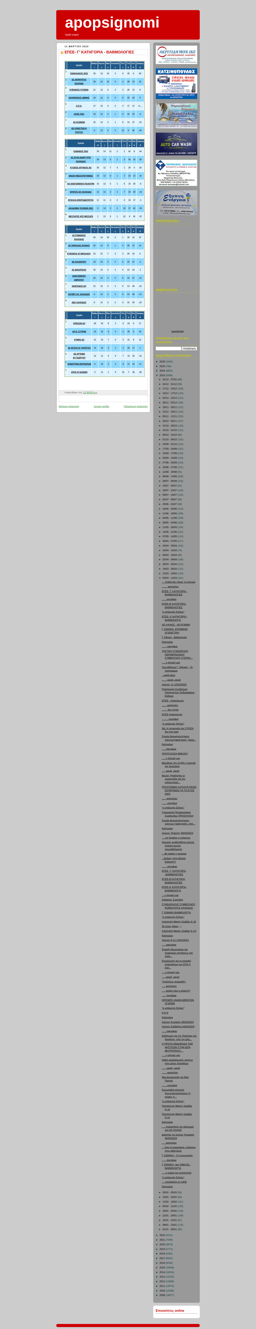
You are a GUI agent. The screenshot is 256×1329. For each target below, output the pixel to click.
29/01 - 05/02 (170, 1211)
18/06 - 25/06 (170, 508)
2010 (163, 1290)
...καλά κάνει (168, 675)
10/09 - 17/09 (170, 453)
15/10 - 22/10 (170, 430)
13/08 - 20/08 (170, 472)
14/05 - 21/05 (170, 532)
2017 (163, 1258)
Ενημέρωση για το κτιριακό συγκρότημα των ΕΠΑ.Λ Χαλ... (176, 964)
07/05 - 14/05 (170, 536)
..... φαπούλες (169, 986)
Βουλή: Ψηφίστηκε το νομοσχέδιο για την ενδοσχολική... (173, 779)
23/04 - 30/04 (170, 545)
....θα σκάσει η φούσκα (174, 853)
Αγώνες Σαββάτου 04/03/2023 (178, 1026)
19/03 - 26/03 (170, 568)
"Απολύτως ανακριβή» (174, 981)
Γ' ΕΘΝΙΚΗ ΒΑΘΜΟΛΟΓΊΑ (176, 912)
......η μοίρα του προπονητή (176, 1172)
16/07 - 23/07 (170, 490)
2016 (163, 1263)
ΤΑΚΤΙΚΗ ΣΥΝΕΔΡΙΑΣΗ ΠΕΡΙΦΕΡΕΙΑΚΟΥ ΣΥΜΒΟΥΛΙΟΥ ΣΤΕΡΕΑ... (177, 654)
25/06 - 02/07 (170, 504)
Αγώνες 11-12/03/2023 (174, 684)
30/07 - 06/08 (170, 481)
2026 (163, 361)
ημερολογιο (177, 331)
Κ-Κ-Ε (165, 1012)
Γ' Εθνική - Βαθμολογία (174, 637)
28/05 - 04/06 (170, 522)
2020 (163, 1244)
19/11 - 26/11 (170, 407)
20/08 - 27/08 (170, 467)
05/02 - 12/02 (170, 1206)
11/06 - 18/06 (170, 513)
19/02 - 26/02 (170, 1197)
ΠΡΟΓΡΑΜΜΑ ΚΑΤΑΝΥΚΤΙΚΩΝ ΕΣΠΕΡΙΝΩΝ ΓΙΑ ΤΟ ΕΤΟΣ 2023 (179, 790)
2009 (163, 1295)
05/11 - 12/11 (170, 416)
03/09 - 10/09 (170, 458)
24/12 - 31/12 (170, 384)
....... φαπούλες (170, 705)
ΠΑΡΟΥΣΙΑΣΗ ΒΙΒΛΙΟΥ (175, 753)
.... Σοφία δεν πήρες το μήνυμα (178, 582)
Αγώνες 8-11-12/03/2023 (175, 940)
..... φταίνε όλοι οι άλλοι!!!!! (176, 991)
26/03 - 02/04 (170, 564)
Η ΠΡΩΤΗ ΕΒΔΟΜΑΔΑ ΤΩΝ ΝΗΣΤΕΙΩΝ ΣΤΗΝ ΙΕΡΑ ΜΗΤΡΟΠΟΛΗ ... (177, 1047)
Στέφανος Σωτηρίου (172, 899)
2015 (163, 1267)
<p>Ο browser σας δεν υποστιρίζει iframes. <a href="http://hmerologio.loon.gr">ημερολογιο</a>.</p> (177, 312)
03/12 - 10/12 (170, 398)
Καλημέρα (167, 642)
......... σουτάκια (170, 719)
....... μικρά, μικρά (171, 680)
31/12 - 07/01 (170, 379)
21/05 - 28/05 (170, 527)
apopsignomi (112, 22)
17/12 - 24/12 (170, 388)
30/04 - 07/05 (170, 541)
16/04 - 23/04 (170, 550)
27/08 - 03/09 (170, 462)
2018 (163, 1253)
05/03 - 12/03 (170, 578)
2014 (163, 1272)
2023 (163, 375)
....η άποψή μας (170, 895)
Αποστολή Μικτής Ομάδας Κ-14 (179, 931)
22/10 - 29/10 (170, 425)
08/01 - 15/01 (170, 1225)
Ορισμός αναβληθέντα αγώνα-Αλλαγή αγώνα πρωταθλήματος (178, 845)
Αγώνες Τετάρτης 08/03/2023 (177, 833)
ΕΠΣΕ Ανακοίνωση (172, 714)
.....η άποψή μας (171, 972)
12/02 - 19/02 (170, 1201)
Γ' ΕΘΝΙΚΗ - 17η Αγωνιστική (177, 1155)
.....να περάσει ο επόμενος (176, 837)
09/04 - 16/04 (170, 555)
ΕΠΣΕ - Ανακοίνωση (173, 700)
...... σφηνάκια (169, 1031)
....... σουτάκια (169, 803)
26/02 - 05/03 (170, 1192)
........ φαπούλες (170, 586)
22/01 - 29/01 (170, 1215)
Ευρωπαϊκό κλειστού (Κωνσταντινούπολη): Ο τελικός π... (176, 1093)
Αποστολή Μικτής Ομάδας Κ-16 (179, 921)
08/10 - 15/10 (170, 434)
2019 (163, 1249)
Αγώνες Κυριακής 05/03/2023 (178, 1022)
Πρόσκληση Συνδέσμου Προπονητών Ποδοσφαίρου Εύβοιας (178, 692)
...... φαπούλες (169, 798)
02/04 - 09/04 (170, 559)
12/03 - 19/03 (170, 573)
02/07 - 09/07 (170, 499)
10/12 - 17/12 (170, 393)
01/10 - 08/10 (170, 439)
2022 (163, 1235)
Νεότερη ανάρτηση (69, 406)
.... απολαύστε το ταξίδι (174, 1182)
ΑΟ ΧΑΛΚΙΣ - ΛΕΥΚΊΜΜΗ (176, 624)
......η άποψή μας (171, 662)
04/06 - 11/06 (170, 518)
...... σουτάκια (169, 599)
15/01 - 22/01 (170, 1220)
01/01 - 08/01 (170, 1229)
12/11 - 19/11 (170, 411)
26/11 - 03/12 (170, 402)
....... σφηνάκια (170, 646)
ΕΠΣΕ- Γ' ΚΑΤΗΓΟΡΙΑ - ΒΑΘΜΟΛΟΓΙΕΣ (99, 52)
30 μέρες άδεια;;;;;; (172, 926)
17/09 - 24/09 (170, 448)
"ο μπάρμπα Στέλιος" (173, 612)
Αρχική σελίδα (101, 406)
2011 (163, 1286)
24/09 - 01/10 (170, 444)
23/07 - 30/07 (170, 485)
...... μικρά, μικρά (171, 1068)
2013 (163, 1276)
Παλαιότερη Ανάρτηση (136, 406)
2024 (163, 370)
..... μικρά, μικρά (170, 771)
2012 (163, 1281)
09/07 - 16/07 (170, 494)
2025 (163, 366)
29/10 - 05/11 (170, 421)
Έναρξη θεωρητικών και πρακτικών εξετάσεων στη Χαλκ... (177, 953)
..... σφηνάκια (169, 749)
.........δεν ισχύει (170, 709)
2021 (163, 1239)
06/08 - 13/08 (170, 476)
